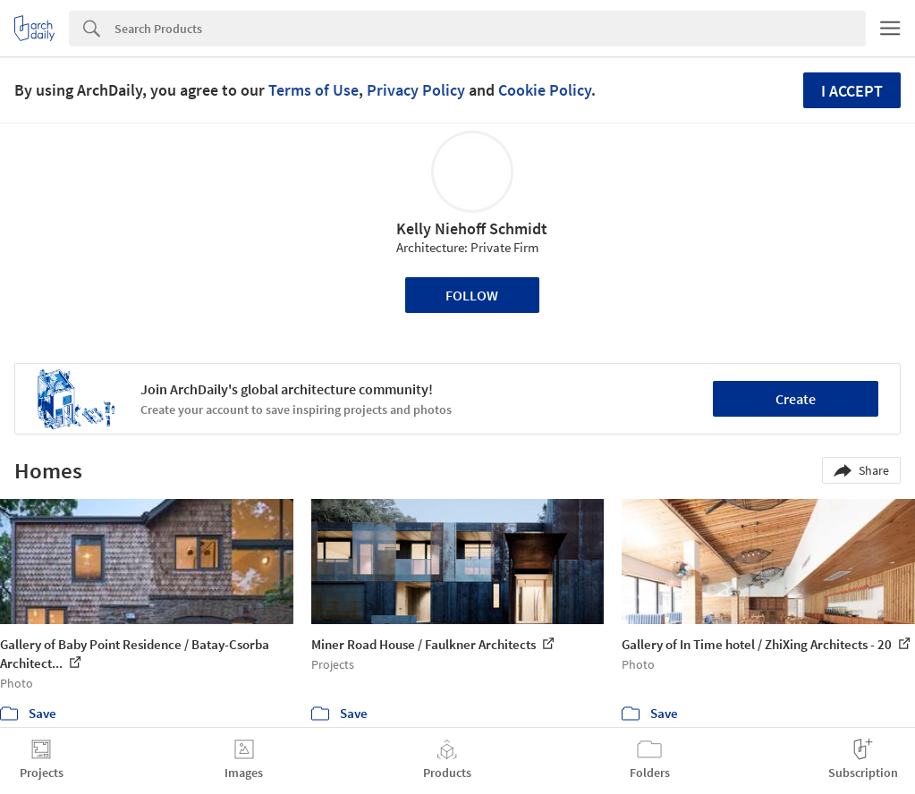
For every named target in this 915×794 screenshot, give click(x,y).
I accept (852, 90)
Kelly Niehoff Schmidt (471, 228)
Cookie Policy (544, 90)
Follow (471, 295)
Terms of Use (313, 90)
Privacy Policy (416, 90)
